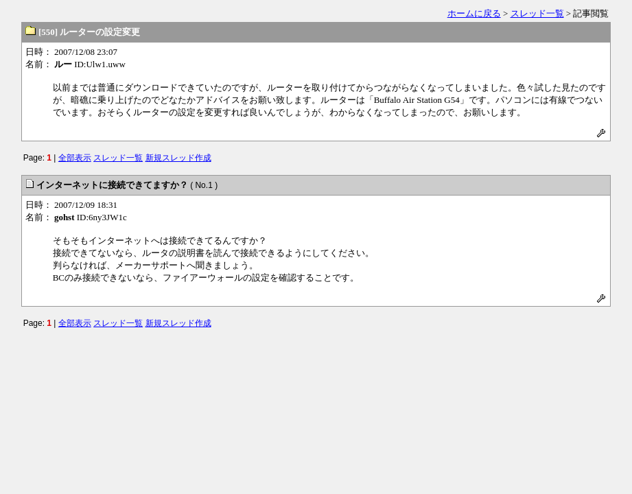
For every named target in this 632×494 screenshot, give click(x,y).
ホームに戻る (474, 13)
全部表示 (74, 158)
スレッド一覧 (537, 13)
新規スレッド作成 (178, 158)
